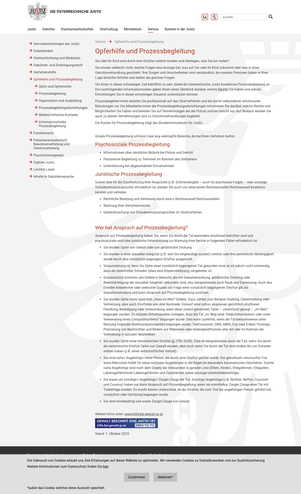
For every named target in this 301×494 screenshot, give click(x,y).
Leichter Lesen (44, 169)
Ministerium (133, 29)
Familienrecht (43, 133)
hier (105, 466)
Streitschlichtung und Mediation (56, 58)
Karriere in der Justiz (180, 29)
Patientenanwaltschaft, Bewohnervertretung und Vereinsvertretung (51, 144)
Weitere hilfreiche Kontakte (58, 115)
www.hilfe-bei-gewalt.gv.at (143, 414)
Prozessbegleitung (52, 94)
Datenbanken (43, 51)
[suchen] (244, 17)
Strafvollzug (109, 29)
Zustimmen (136, 477)
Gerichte (48, 29)
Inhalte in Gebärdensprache (53, 177)
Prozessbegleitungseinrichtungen (63, 108)
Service (153, 29)
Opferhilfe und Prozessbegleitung (58, 79)
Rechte (223, 89)
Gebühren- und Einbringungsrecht (58, 65)
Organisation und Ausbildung (60, 101)
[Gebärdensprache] (216, 17)
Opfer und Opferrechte (55, 86)
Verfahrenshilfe (44, 72)
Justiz (31, 29)
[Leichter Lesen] (206, 17)
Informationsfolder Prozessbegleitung (52, 124)
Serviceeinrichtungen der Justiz (56, 44)
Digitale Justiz (44, 162)
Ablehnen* (165, 477)
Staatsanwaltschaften (77, 29)
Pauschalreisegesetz (48, 155)
